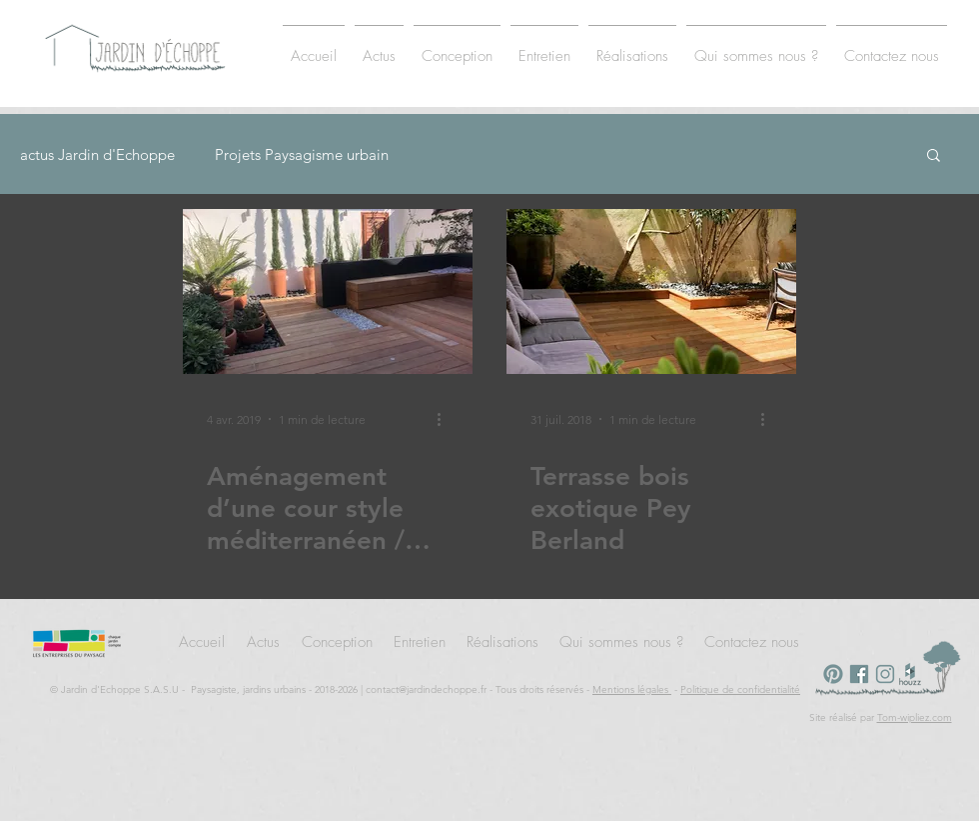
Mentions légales (631, 689)
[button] (933, 156)
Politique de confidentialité (740, 689)
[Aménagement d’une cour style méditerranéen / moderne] (328, 291)
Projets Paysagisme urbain (302, 154)
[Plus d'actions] (446, 419)
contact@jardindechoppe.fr (426, 689)
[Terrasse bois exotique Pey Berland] (651, 291)
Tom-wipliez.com (914, 717)
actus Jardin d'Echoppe (97, 154)
